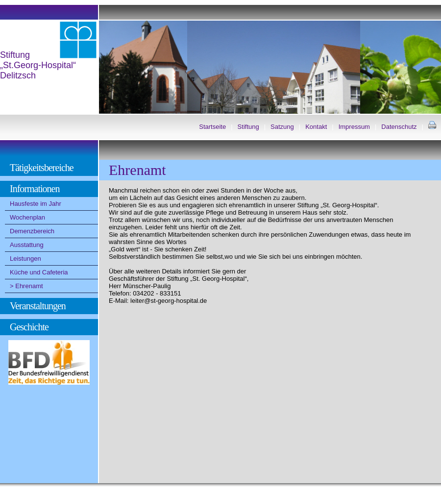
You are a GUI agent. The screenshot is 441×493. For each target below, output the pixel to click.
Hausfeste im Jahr (35, 203)
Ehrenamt (29, 286)
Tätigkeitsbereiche (42, 167)
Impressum (354, 126)
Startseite (212, 126)
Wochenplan (27, 217)
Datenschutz (398, 126)
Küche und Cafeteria (39, 272)
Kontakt (316, 126)
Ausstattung (27, 244)
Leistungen (25, 258)
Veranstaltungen (38, 305)
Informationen (34, 188)
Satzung (282, 126)
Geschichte (29, 326)
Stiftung (248, 126)
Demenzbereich (32, 231)
